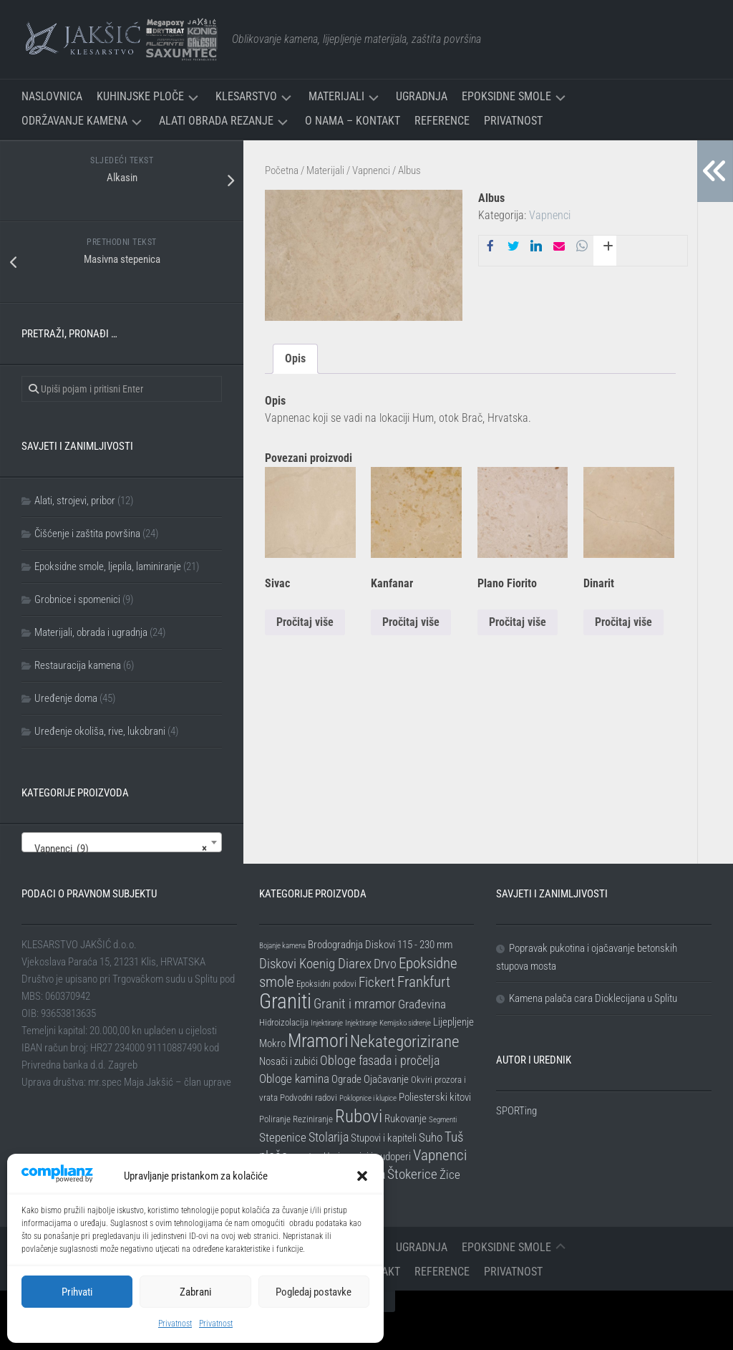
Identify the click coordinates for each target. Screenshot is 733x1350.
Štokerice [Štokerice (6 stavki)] (412, 1174)
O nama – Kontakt (352, 120)
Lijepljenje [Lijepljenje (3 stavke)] (453, 1022)
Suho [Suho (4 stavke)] (430, 1137)
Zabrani (195, 1292)
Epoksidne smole (506, 96)
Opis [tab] (295, 358)
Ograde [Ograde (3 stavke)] (346, 1079)
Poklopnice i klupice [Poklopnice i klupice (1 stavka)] (368, 1098)
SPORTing (516, 1110)
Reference (442, 120)
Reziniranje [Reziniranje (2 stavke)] (313, 1119)
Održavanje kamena (74, 120)
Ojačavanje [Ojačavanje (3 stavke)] (386, 1079)
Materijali (336, 96)
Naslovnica (51, 96)
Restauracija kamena (77, 665)
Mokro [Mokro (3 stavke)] (272, 1043)
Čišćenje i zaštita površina (87, 533)
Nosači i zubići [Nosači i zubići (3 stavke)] (288, 1061)
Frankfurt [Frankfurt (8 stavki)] (423, 981)
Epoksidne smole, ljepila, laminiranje (107, 566)
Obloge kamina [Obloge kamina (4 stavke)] (294, 1078)
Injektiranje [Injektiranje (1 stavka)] (327, 1023)
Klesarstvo (246, 96)
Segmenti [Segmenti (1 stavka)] (443, 1119)
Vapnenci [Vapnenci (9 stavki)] (440, 1155)
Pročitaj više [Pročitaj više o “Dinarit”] (623, 622)
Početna (281, 170)
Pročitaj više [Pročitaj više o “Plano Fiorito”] (517, 622)
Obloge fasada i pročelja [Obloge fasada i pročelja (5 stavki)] (380, 1060)
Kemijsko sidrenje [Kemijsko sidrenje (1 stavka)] (405, 1023)
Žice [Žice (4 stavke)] (450, 1174)
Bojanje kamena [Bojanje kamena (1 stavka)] (282, 945)
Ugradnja (421, 96)
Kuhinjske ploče (140, 96)
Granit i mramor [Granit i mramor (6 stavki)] (355, 1003)
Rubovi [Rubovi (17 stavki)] (358, 1116)
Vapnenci (371, 170)
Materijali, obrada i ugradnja (90, 632)
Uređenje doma (65, 698)
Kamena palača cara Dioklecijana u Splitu (593, 998)
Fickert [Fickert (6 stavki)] (377, 982)
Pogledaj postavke (313, 1292)
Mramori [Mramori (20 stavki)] (318, 1040)
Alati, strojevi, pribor (74, 500)
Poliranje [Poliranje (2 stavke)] (275, 1119)
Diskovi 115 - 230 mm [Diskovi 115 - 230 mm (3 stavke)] (408, 944)
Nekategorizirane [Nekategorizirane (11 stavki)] (405, 1041)
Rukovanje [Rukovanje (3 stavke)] (405, 1118)
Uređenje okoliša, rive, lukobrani (99, 731)
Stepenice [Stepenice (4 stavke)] (282, 1137)
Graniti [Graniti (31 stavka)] (285, 1001)
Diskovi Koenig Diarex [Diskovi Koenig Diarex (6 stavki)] (315, 963)
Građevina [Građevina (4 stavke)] (422, 1004)
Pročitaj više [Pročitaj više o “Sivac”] (305, 622)
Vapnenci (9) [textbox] (117, 849)
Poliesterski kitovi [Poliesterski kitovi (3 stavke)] (435, 1097)
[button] (362, 1176)
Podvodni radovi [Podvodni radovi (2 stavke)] (308, 1097)
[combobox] (121, 842)
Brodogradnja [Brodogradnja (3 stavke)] (335, 944)
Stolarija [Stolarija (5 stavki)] (329, 1136)
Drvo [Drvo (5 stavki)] (385, 963)
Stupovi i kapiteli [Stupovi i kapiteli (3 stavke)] (384, 1138)
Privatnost (175, 1323)
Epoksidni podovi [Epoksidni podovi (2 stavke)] (326, 983)
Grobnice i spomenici (77, 599)
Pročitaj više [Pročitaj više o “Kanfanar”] (411, 622)
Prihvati (77, 1292)
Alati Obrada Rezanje (216, 120)
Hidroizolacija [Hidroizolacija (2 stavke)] (284, 1022)
